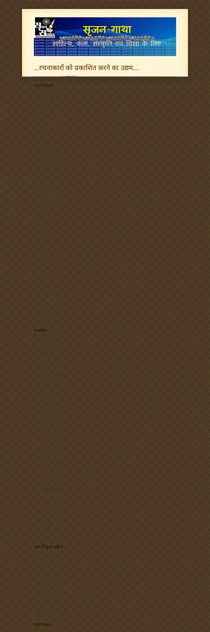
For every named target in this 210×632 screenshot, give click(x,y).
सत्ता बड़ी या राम (48, 382)
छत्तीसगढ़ (38, 144)
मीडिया (37, 214)
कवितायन (38, 561)
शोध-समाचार (40, 266)
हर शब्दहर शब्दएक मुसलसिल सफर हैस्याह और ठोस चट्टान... (55, 444)
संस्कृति (37, 270)
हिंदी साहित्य (40, 318)
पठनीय (37, 174)
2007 (41, 352)
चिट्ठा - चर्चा (39, 579)
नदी (35, 166)
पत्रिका (37, 181)
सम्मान (37, 289)
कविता (37, 129)
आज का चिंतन (41, 107)
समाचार (38, 277)
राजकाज (38, 229)
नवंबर (44, 361)
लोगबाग (37, 248)
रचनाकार (38, 568)
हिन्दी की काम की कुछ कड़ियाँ (48, 594)
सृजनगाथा (39, 307)
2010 (41, 339)
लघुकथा (38, 240)
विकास (37, 252)
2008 (41, 348)
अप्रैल (44, 534)
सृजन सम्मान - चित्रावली (45, 564)
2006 (41, 539)
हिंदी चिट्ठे (38, 315)
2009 (41, 343)
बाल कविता (39, 200)
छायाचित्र (38, 151)
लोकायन (38, 244)
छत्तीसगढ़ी (39, 148)
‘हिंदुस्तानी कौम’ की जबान (53, 419)
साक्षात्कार (39, 296)
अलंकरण (38, 99)
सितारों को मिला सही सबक (54, 407)
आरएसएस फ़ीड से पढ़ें (44, 553)
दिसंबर (45, 356)
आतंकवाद (39, 111)
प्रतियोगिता (39, 192)
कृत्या (36, 587)
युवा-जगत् (38, 225)
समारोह (37, 285)
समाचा (37, 274)
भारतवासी (39, 207)
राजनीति (38, 233)
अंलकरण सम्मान (42, 96)
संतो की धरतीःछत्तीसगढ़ (52, 386)
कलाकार (38, 125)
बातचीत (37, 196)
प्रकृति (37, 189)
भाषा (36, 211)
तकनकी (38, 159)
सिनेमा (37, 303)
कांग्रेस (37, 133)
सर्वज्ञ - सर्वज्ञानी (41, 583)
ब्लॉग (36, 203)
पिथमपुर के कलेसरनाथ (52, 496)
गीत (35, 137)
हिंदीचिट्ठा (38, 322)
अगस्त (44, 517)
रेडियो (36, 237)
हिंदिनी (37, 572)
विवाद (37, 259)
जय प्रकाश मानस (42, 557)
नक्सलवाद (39, 162)
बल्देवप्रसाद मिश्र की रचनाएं (54, 476)
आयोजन (38, 114)
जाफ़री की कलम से (43, 155)
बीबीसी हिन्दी (40, 590)
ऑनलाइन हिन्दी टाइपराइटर (47, 609)
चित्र (36, 140)
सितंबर (45, 370)
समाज (37, 281)
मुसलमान (38, 222)
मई (43, 530)
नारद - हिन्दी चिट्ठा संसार (45, 576)
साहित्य (37, 300)
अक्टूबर (45, 365)
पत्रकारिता (39, 177)
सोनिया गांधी (40, 311)
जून (43, 526)
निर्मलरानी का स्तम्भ (43, 170)
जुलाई (44, 521)
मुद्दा (35, 218)
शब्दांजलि (38, 605)
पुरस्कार (37, 185)
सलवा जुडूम (40, 292)
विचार (37, 255)
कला (36, 122)
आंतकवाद (39, 103)
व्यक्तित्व (38, 263)
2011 (41, 335)
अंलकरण (38, 92)
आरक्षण (37, 118)
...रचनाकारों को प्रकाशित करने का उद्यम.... (87, 68)
